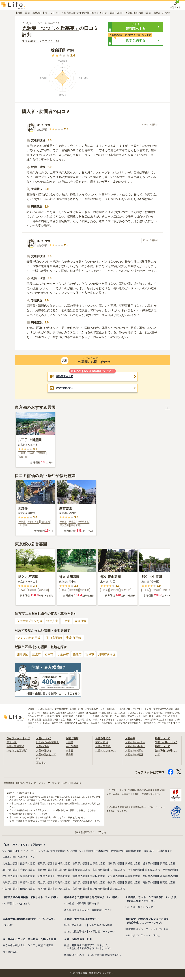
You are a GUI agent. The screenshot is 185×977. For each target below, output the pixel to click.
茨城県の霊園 (132, 863)
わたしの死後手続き (75, 931)
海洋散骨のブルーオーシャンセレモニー (148, 928)
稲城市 (89, 654)
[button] (135, 27)
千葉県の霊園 (27, 870)
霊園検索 (12, 742)
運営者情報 (9, 783)
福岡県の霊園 (167, 882)
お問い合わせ (74, 783)
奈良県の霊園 (150, 876)
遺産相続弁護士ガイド (76, 910)
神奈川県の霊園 (64, 870)
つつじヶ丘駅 (50, 41)
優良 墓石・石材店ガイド (158, 851)
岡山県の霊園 (45, 882)
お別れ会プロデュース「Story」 (143, 935)
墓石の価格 (101, 742)
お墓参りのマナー (135, 742)
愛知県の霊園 (45, 876)
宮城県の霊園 (62, 863)
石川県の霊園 (117, 870)
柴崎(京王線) (74, 637)
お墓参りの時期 (134, 754)
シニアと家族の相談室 (40, 945)
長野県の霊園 (170, 870)
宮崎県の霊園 (80, 888)
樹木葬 (69, 750)
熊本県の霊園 (45, 888)
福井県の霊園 (135, 870)
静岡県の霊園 (27, 876)
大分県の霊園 (62, 888)
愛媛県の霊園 (132, 882)
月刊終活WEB (10, 951)
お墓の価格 (42, 746)
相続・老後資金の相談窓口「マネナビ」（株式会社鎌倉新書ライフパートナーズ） (88, 947)
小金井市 (63, 654)
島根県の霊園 (27, 882)
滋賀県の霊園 (80, 876)
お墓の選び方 (43, 750)
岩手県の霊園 (45, 863)
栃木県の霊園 (150, 863)
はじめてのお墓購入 (47, 742)
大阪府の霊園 (115, 876)
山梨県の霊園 (152, 870)
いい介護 (130, 907)
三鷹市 (36, 654)
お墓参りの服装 (134, 750)
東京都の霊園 (45, 870)
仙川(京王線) (54, 637)
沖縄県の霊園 (117, 888)
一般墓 (66, 621)
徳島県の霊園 (97, 882)
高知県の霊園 (150, 882)
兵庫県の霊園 (132, 876)
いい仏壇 (8, 925)
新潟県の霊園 (82, 870)
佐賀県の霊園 (10, 888)
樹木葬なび (102, 851)
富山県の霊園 (100, 870)
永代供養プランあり (29, 621)
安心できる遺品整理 (100, 925)
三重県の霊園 (62, 876)
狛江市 (77, 654)
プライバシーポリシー (38, 783)
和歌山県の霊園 (169, 876)
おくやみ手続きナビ (14, 945)
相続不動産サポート (75, 925)
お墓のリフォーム (105, 750)
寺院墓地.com (133, 851)
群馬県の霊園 (167, 863)
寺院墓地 (80, 621)
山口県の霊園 (80, 882)
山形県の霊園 (97, 863)
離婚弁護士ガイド (102, 910)
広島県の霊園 (62, 882)
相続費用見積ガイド (87, 903)
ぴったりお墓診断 (17, 750)
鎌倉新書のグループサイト (92, 832)
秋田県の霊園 (80, 863)
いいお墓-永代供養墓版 (52, 851)
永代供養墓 (72, 746)
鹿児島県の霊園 (99, 888)
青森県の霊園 (27, 863)
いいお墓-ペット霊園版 (80, 851)
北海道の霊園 (10, 863)
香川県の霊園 (115, 882)
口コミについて (59, 783)
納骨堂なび (117, 851)
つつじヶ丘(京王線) (29, 637)
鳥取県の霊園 (10, 882)
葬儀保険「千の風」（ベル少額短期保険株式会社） (93, 955)
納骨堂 (69, 754)
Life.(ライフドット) (25, 851)
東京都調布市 (30, 41)
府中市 (49, 654)
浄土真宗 (52, 621)
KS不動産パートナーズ (102, 931)
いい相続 (69, 903)
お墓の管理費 (103, 746)
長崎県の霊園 (27, 888)
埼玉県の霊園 (10, 870)
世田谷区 (22, 654)
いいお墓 (7, 851)
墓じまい (41, 762)
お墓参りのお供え (135, 746)
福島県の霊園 (115, 863)
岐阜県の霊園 (10, 876)
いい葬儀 (7, 903)
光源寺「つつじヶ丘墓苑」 (50, 28)
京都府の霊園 (97, 876)
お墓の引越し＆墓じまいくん (18, 857)
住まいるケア (145, 907)
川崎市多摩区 (106, 654)
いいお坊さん (22, 903)
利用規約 (20, 783)
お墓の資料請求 (15, 746)
